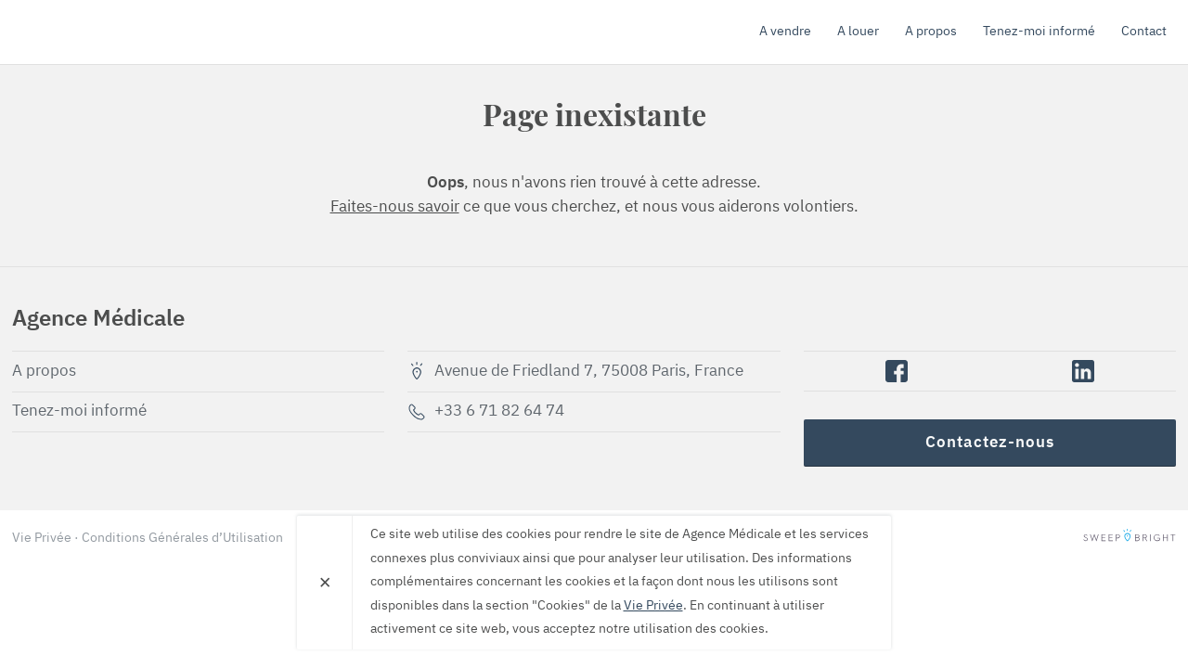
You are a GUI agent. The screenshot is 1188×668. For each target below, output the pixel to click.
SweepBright (1129, 538)
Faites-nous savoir (394, 207)
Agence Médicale (119, 31)
